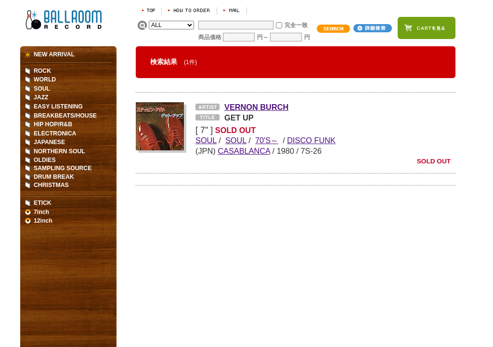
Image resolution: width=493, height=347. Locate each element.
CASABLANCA (244, 151)
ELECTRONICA (55, 133)
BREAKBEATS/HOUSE (65, 115)
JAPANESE (49, 142)
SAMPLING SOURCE (62, 168)
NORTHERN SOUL (59, 151)
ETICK (43, 203)
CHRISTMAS (51, 185)
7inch (41, 212)
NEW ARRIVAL (54, 54)
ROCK (42, 70)
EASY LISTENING (58, 106)
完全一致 (296, 25)
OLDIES (45, 160)
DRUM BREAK (54, 177)
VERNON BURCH (256, 107)
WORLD (45, 79)
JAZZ (41, 97)
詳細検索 (372, 28)
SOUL (42, 88)
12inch (43, 220)
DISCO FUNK (311, 140)
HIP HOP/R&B (53, 124)
